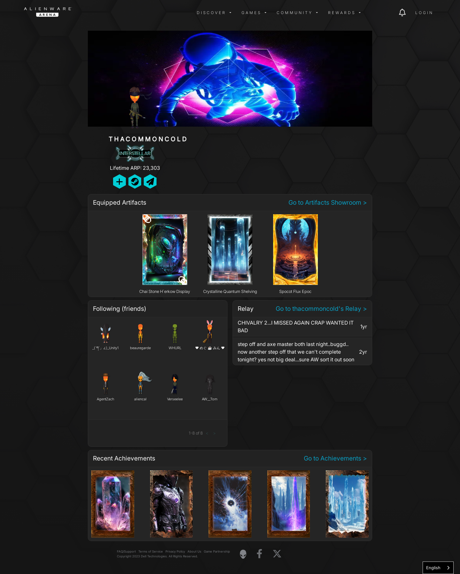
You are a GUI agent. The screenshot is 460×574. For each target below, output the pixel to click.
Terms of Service (150, 551)
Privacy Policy (175, 551)
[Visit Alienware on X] (277, 554)
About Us (194, 551)
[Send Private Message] (150, 181)
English (433, 567)
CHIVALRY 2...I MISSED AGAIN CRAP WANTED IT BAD (296, 326)
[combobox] (438, 568)
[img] (126, 12)
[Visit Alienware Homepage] (243, 554)
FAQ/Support (126, 551)
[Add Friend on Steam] (134, 181)
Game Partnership (217, 551)
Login (424, 12)
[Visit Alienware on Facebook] (259, 554)
